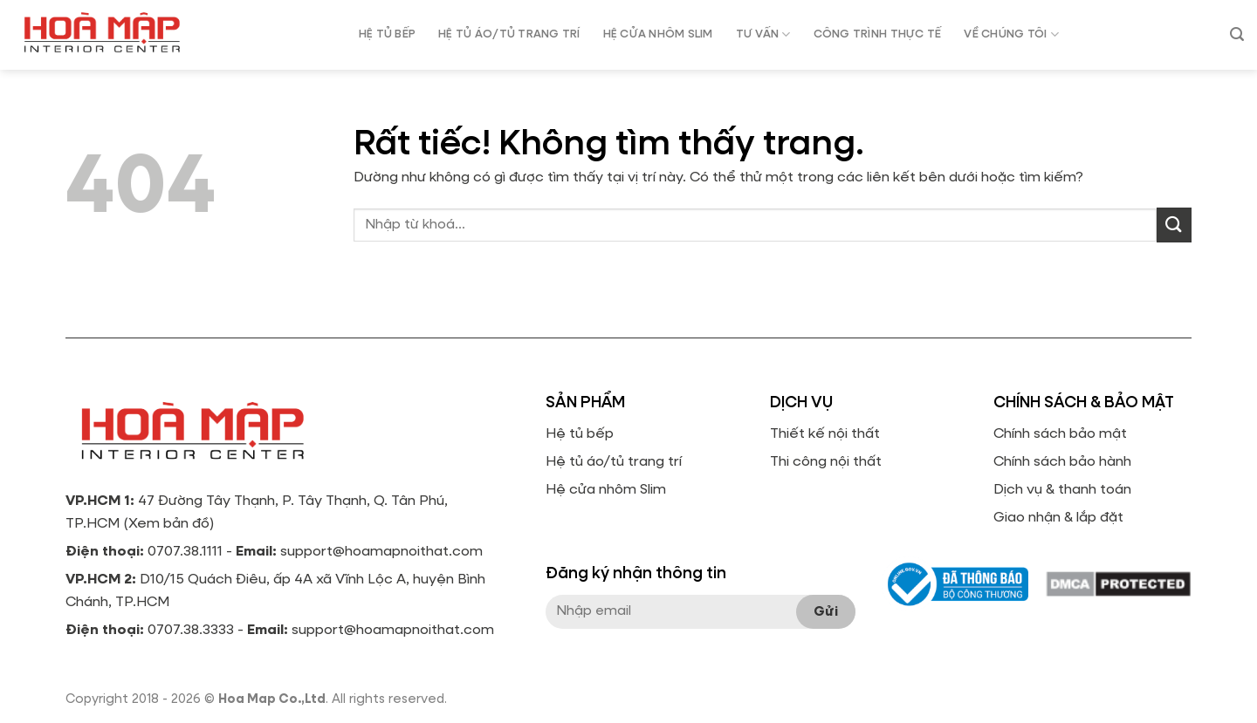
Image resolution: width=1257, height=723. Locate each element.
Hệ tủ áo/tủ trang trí (614, 462)
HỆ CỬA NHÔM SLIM (658, 34)
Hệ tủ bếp (580, 434)
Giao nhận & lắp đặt (1058, 518)
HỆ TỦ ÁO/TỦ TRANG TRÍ (509, 34)
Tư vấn (763, 34)
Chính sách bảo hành (1062, 462)
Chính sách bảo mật (1060, 434)
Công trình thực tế (878, 34)
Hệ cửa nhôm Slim (606, 490)
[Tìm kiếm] (1237, 34)
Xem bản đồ (169, 524)
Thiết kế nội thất (825, 434)
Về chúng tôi (1011, 34)
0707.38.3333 (191, 631)
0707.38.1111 (185, 552)
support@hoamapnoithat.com (381, 552)
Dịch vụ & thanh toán (1062, 490)
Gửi (826, 611)
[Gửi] (1174, 225)
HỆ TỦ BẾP (387, 34)
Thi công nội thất (826, 462)
